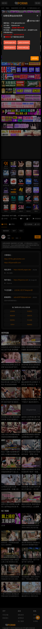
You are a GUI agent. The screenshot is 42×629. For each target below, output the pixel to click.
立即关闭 (34, 58)
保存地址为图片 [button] (33, 21)
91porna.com (15, 25)
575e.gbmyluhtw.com (18, 23)
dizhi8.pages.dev (10, 42)
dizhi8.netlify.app (23, 47)
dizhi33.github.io (10, 47)
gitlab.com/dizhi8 (24, 42)
